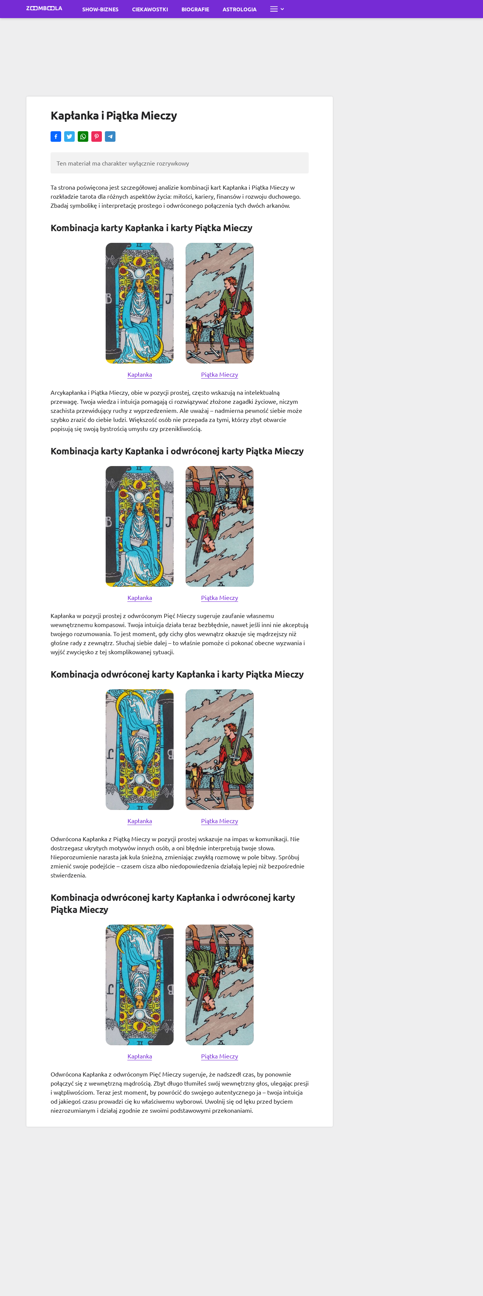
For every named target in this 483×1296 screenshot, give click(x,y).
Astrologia (240, 9)
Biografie (195, 9)
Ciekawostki (150, 9)
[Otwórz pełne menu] (277, 9)
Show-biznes (100, 9)
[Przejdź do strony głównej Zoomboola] (44, 9)
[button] (56, 137)
